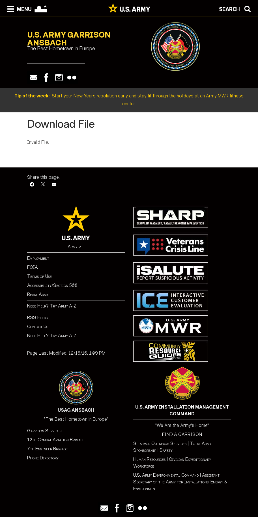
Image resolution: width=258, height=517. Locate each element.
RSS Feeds (37, 317)
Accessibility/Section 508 (52, 285)
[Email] (54, 184)
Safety (166, 450)
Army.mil (76, 246)
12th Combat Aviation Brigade (55, 439)
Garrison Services (44, 430)
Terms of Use (39, 276)
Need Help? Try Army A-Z (51, 306)
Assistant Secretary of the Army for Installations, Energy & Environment (180, 481)
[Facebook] (32, 184)
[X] (43, 184)
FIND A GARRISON (182, 434)
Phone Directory (43, 458)
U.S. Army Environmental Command (166, 475)
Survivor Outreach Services (159, 443)
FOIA (32, 267)
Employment (38, 258)
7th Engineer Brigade (47, 448)
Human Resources (149, 459)
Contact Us (37, 326)
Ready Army (38, 294)
